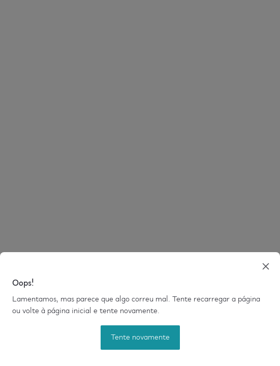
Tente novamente (140, 337)
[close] (266, 266)
